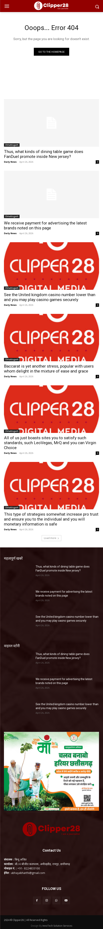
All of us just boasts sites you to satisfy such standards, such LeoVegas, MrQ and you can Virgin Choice (50, 442)
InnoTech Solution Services (57, 925)
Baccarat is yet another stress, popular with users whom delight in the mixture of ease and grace (49, 368)
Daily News (10, 161)
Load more (51, 538)
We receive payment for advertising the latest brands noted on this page (45, 225)
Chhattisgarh (11, 145)
